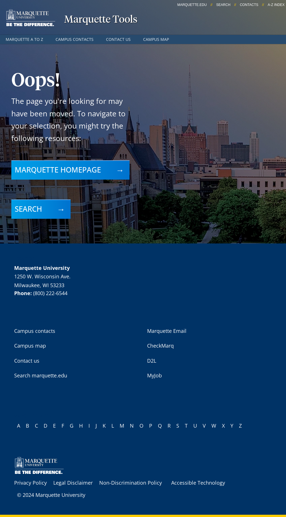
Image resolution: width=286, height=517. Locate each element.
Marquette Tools (100, 20)
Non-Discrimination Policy (130, 482)
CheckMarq (160, 345)
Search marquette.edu (40, 375)
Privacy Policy (30, 482)
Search (223, 5)
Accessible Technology (198, 482)
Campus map (156, 39)
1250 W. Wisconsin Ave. (42, 276)
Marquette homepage (58, 170)
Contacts (249, 5)
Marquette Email (167, 330)
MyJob (154, 375)
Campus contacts (75, 39)
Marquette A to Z (24, 39)
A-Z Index (276, 5)
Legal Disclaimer (73, 482)
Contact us (118, 39)
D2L (151, 360)
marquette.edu (192, 5)
